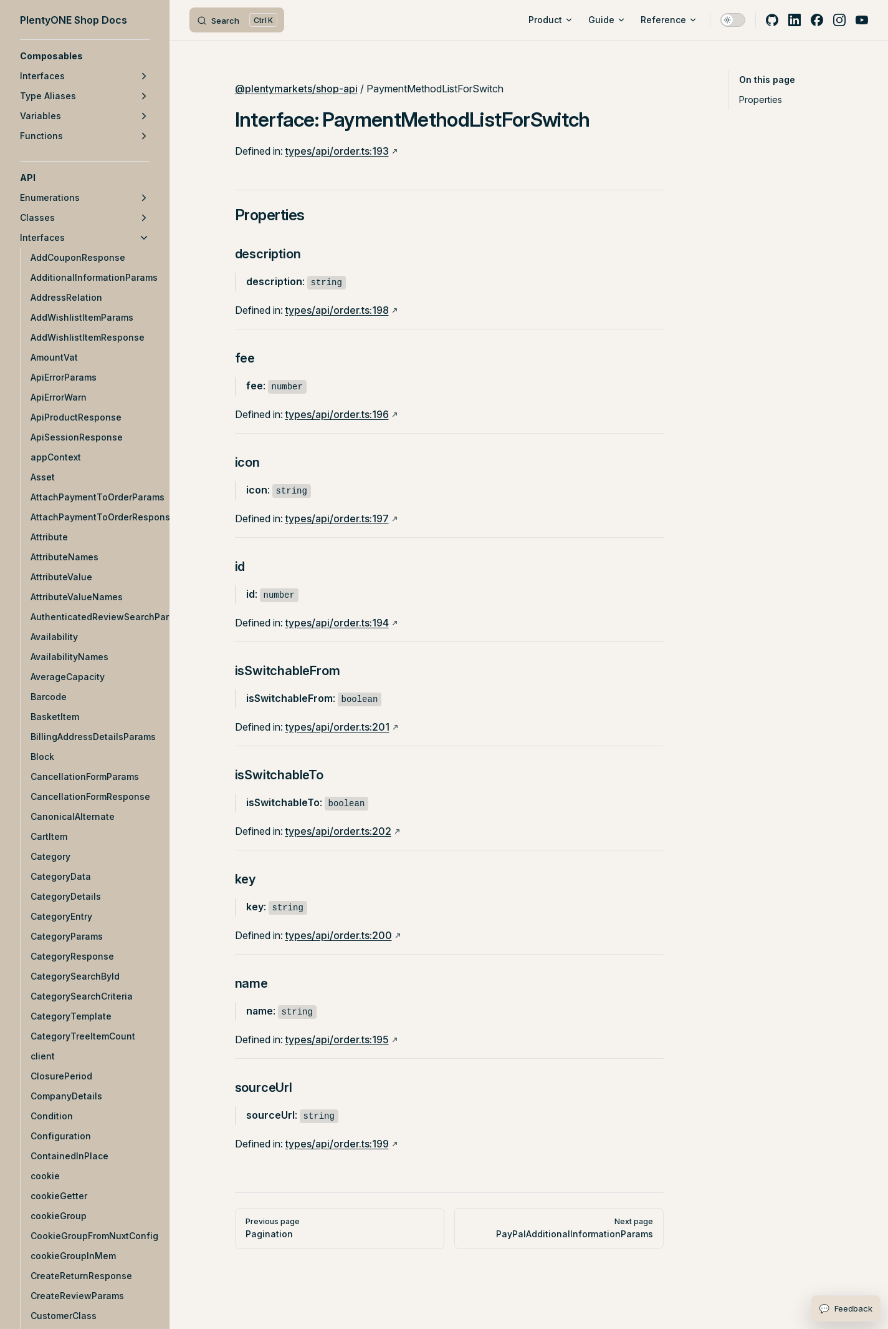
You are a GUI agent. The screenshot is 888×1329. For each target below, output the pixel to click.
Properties (760, 99)
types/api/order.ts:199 (337, 1143)
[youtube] (862, 20)
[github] (772, 20)
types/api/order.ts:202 (338, 831)
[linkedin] (794, 20)
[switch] (732, 20)
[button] (85, 56)
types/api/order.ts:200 (338, 935)
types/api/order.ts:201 (337, 727)
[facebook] (817, 20)
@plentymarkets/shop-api (296, 88)
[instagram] (839, 20)
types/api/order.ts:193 (337, 151)
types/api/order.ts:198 (337, 310)
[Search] (236, 19)
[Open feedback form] (846, 1308)
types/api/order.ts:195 (337, 1039)
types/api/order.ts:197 (337, 518)
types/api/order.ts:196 (337, 414)
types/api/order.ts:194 (337, 622)
